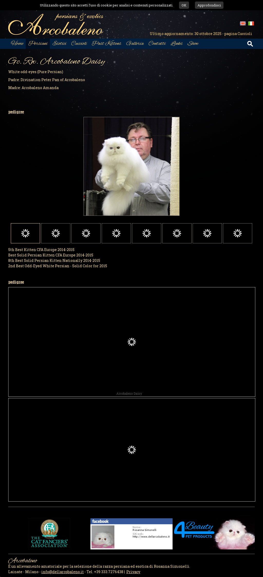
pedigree (16, 111)
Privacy (133, 571)
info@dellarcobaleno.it (62, 571)
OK (184, 5)
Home (17, 43)
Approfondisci (209, 5)
